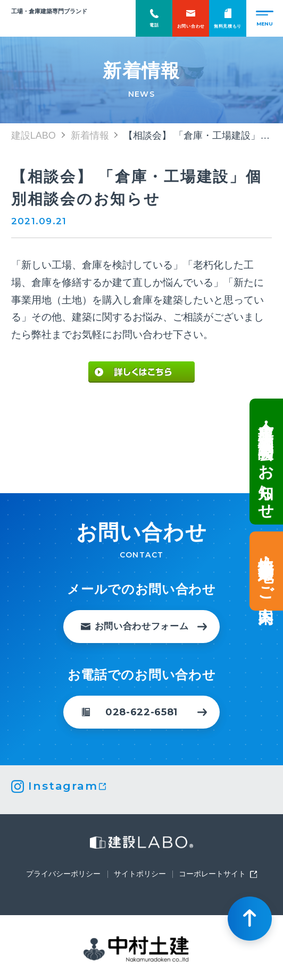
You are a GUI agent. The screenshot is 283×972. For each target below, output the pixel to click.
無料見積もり (228, 18)
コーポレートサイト (212, 874)
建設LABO (50, 23)
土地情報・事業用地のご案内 (264, 574)
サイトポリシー (140, 874)
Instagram (62, 786)
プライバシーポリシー (63, 874)
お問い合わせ (191, 18)
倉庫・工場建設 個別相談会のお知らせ (264, 458)
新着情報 (90, 135)
